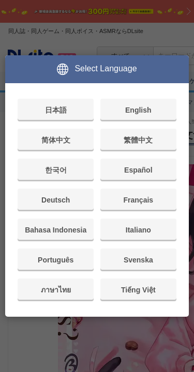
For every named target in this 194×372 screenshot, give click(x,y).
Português (55, 260)
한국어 (56, 170)
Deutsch (55, 200)
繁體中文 (138, 140)
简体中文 (55, 140)
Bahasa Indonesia (55, 230)
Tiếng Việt (138, 290)
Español (138, 170)
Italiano (138, 230)
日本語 (56, 110)
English (138, 110)
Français (139, 200)
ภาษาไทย (56, 290)
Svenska (138, 260)
